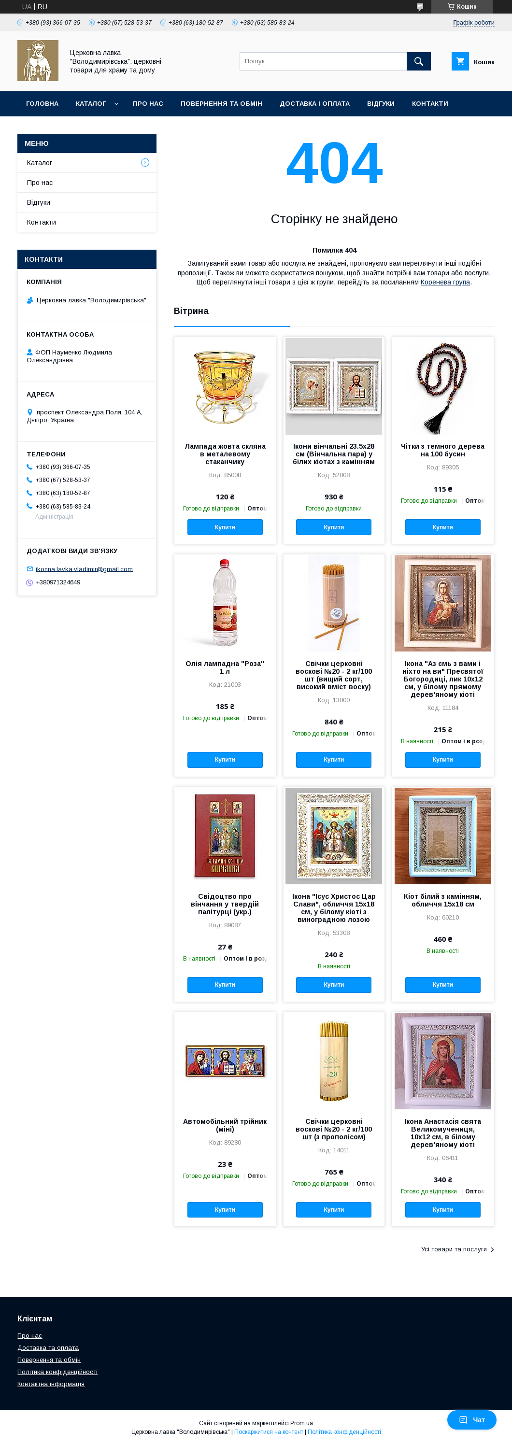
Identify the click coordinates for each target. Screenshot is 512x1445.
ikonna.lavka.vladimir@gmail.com (84, 568)
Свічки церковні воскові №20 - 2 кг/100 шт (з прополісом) (334, 1129)
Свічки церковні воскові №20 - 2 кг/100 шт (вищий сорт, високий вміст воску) (334, 675)
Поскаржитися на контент (268, 1432)
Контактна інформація (51, 1384)
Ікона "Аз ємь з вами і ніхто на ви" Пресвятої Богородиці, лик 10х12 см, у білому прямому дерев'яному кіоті (443, 679)
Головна (42, 103)
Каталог (91, 103)
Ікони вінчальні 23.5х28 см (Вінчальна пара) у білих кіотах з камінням (334, 454)
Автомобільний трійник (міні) (225, 1125)
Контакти (430, 103)
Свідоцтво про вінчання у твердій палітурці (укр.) (225, 904)
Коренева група (445, 282)
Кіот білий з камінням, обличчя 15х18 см (443, 900)
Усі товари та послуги (454, 1249)
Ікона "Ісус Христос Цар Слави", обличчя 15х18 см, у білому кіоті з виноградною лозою (334, 907)
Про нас (148, 103)
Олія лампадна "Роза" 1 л (224, 667)
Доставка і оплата (315, 103)
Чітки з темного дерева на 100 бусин (442, 450)
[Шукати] (419, 61)
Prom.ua (301, 1423)
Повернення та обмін (221, 103)
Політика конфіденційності (57, 1371)
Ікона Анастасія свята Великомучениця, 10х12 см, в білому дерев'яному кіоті (442, 1133)
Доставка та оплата (48, 1347)
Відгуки (381, 103)
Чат (472, 1420)
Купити (225, 527)
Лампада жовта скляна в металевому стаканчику (225, 454)
